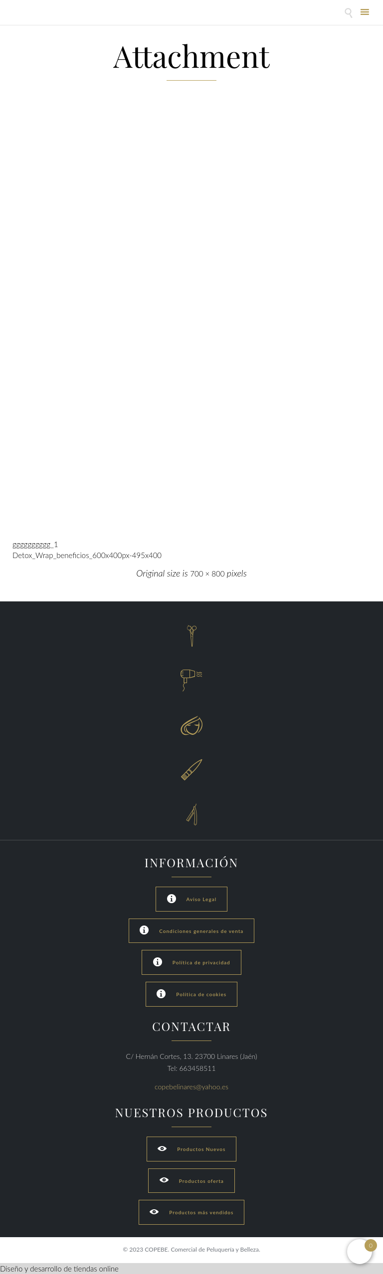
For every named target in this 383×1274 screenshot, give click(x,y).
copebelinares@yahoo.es (191, 1086)
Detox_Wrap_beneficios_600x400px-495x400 (87, 555)
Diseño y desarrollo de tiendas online (59, 1268)
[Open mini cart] (359, 1251)
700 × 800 (207, 573)
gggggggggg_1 (35, 544)
